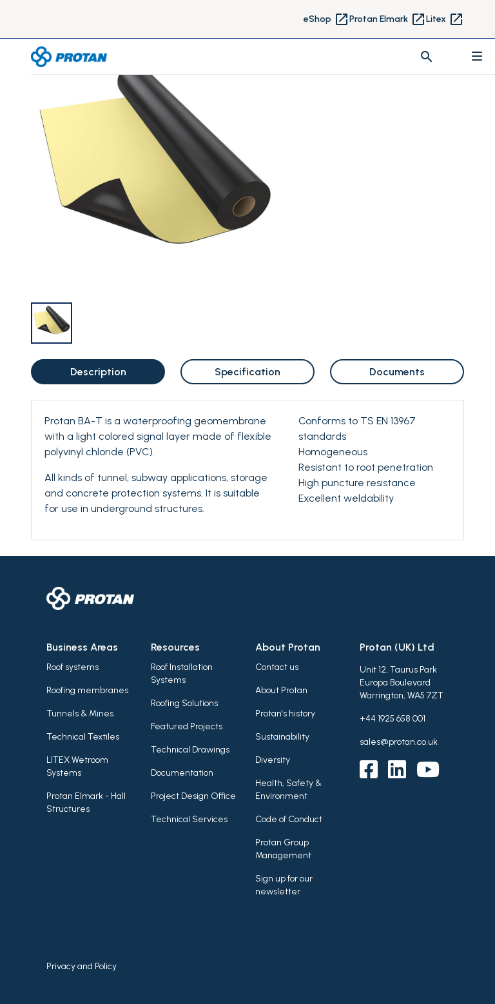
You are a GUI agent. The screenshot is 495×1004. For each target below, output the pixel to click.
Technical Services (189, 819)
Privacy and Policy (81, 966)
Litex (445, 19)
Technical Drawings (190, 749)
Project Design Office (193, 796)
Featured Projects (186, 726)
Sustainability (282, 736)
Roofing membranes (87, 690)
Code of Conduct (288, 819)
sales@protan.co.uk (399, 741)
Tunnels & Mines (79, 713)
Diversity (272, 759)
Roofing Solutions (184, 703)
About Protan (281, 690)
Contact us (276, 667)
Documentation (182, 772)
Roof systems (72, 667)
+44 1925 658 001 (392, 718)
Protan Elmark (387, 19)
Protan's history (285, 713)
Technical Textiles (82, 736)
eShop (326, 19)
